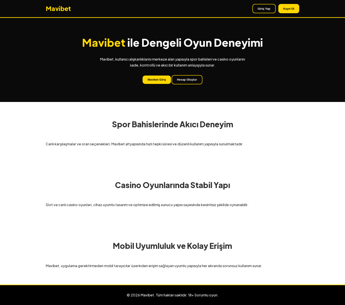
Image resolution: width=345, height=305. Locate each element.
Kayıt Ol (288, 8)
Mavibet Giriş (157, 79)
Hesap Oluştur (187, 79)
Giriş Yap (264, 8)
